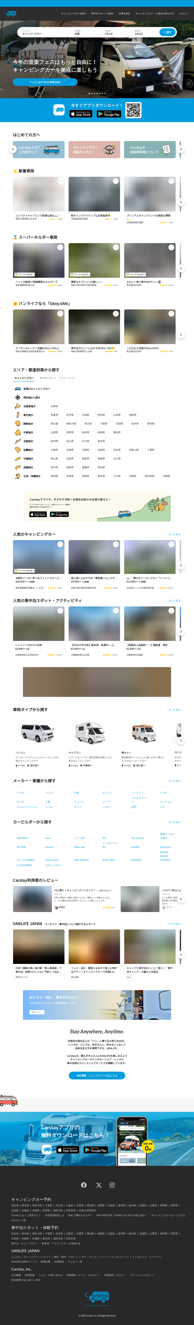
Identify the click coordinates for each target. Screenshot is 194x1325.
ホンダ (20, 801)
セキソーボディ (54, 865)
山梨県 (54, 432)
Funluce (49, 847)
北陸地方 (28, 441)
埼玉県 (88, 423)
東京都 (54, 423)
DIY (104, 837)
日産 (76, 792)
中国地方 (28, 458)
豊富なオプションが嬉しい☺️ (87, 281)
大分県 (117, 476)
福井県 (101, 441)
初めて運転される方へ (80, 1215)
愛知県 (117, 432)
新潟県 (54, 441)
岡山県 (54, 458)
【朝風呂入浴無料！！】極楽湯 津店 (147, 644)
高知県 (101, 467)
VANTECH (22, 837)
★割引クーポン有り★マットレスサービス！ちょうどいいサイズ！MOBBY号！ (39, 578)
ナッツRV (79, 837)
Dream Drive (52, 859)
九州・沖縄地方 (31, 476)
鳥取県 (85, 458)
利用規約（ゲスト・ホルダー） (83, 1275)
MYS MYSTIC (81, 859)
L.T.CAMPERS (24, 865)
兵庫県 (70, 450)
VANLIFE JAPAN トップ (24, 1261)
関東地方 (28, 423)
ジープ (106, 801)
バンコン (20, 752)
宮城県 (85, 415)
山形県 (117, 415)
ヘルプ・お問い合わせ (50, 1275)
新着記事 (45, 1261)
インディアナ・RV (111, 845)
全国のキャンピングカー (36, 388)
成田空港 (58, 1210)
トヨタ (20, 792)
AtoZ (48, 837)
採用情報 (30, 1275)
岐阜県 (85, 432)
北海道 (54, 406)
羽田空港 (71, 1210)
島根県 (101, 458)
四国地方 (28, 467)
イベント (104, 1256)
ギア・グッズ (88, 1256)
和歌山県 (134, 450)
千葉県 (103, 423)
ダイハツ (107, 792)
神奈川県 (71, 423)
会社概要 (16, 1275)
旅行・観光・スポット (66, 1256)
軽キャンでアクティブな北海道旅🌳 (90, 215)
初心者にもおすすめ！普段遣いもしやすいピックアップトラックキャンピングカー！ (94, 578)
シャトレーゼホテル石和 (28, 644)
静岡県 (101, 432)
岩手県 (70, 415)
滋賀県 (101, 450)
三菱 (47, 801)
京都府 (85, 450)
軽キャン (126, 752)
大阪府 (54, 450)
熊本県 (101, 476)
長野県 (70, 432)
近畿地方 (28, 449)
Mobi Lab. (79, 847)
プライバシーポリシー (142, 1275)
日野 (133, 806)
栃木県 (135, 423)
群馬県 (150, 423)
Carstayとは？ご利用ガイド (26, 1215)
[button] (74, 14)
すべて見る (175, 534)
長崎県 (85, 476)
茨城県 (119, 423)
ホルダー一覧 (18, 1220)
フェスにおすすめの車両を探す (45, 82)
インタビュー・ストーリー (146, 1256)
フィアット (137, 792)
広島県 (70, 458)
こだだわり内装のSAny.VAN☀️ (143, 348)
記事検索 (59, 1261)
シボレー (107, 806)
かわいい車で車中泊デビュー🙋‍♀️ (144, 281)
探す (167, 32)
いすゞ (164, 806)
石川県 (85, 441)
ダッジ (78, 806)
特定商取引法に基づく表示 (25, 1279)
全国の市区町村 (87, 1210)
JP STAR (21, 847)
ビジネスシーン (120, 1256)
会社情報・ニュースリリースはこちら (97, 1075)
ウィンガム (166, 801)
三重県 (150, 450)
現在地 (15, 1205)
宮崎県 (132, 476)
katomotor (166, 847)
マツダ (49, 792)
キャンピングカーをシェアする (168, 1215)
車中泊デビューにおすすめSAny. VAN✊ (93, 348)
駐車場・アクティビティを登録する (61, 1243)
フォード (79, 801)
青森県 (54, 415)
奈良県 (117, 450)
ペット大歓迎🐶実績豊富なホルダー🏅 (37, 281)
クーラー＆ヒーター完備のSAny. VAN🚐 (37, 348)
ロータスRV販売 (26, 859)
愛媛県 (85, 467)
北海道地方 (29, 406)
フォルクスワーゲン (28, 806)
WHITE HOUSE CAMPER (165, 856)
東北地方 (28, 414)
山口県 (117, 458)
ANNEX (135, 847)
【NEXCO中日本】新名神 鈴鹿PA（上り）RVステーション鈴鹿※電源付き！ (94, 644)
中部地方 (28, 432)
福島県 (132, 415)
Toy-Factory (137, 837)
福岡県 (54, 476)
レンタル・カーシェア (23, 1256)
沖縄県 (166, 476)
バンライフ (45, 1256)
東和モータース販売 (167, 836)
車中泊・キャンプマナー (24, 1243)
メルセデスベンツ (139, 799)
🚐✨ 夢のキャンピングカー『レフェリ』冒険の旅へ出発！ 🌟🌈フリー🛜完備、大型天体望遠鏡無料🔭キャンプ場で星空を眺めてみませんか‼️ (150, 578)
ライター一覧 (75, 1261)
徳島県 (70, 467)
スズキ (164, 792)
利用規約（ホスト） (115, 1275)
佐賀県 (70, 476)
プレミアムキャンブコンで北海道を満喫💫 (148, 217)
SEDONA (136, 859)
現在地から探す (31, 397)
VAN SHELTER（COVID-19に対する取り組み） (121, 1215)
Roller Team (108, 859)
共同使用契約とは (54, 1215)
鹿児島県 (149, 476)
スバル (49, 806)
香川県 (54, 467)
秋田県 (101, 415)
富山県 (70, 441)
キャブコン (75, 752)
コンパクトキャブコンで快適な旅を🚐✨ (38, 215)
